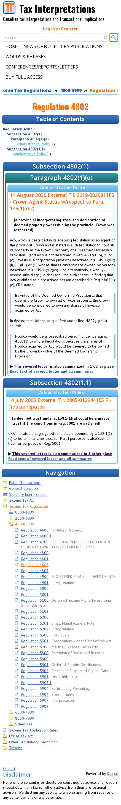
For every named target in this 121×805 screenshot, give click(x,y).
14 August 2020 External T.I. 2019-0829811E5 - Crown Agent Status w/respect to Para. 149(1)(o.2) (62, 202)
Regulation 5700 (35, 646)
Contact (9, 768)
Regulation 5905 (35, 694)
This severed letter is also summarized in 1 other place (64, 366)
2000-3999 (24, 518)
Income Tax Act (21, 500)
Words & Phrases (26, 57)
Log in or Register (60, 28)
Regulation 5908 (35, 706)
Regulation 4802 (17, 129)
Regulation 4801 (35, 558)
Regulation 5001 (35, 594)
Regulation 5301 (35, 640)
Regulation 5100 (35, 600)
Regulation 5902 (35, 670)
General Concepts (24, 488)
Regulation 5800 (35, 652)
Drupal (112, 773)
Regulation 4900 (35, 576)
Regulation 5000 (35, 588)
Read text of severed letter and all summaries (51, 371)
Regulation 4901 (35, 582)
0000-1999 (24, 512)
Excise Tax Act (21, 735)
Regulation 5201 (35, 623)
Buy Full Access (24, 77)
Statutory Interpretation (28, 494)
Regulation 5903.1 (36, 682)
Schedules (23, 724)
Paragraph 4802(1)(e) (30, 138)
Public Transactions (25, 482)
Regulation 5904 (35, 688)
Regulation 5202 (35, 629)
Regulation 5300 (35, 635)
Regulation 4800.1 (36, 535)
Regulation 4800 (35, 552)
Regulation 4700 (35, 542)
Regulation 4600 (35, 530)
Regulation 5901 (35, 664)
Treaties (16, 747)
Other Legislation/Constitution (33, 742)
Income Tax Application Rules (33, 730)
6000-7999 (24, 712)
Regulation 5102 (35, 611)
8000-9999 (24, 718)
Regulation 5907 (34, 700)
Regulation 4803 (35, 570)
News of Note (39, 46)
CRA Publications (82, 46)
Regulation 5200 (35, 617)
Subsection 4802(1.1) (26, 148)
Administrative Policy (33, 143)
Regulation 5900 (35, 658)
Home (12, 46)
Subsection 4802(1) (24, 133)
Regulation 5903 (35, 676)
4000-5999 (71, 90)
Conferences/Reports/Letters (42, 67)
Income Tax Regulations (29, 506)
